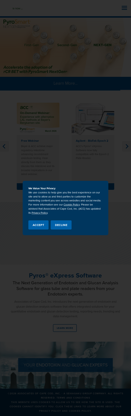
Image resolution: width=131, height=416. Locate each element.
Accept (38, 225)
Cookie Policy (72, 204)
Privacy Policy (39, 212)
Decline (61, 225)
